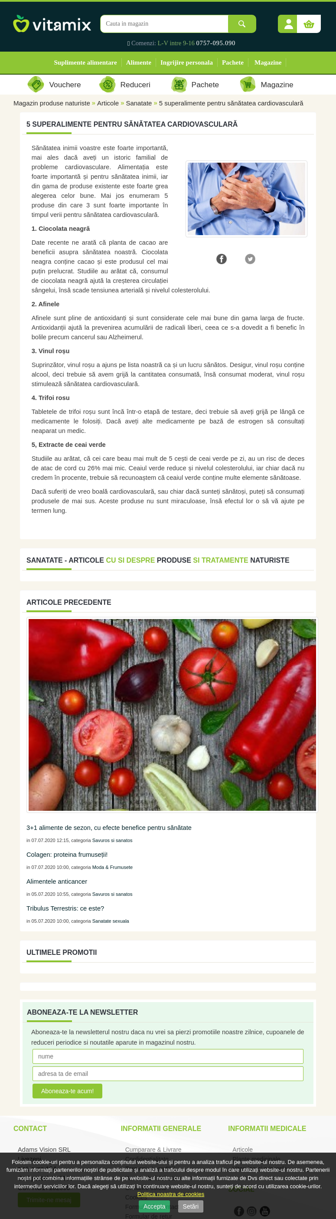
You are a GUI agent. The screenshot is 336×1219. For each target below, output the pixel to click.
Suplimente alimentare (85, 62)
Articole (108, 103)
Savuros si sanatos (112, 840)
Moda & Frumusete (112, 867)
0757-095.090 (216, 42)
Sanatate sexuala (110, 921)
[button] (289, 21)
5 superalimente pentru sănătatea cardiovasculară (231, 103)
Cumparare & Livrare (153, 1149)
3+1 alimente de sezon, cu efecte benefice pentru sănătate (109, 827)
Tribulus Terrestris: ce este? (65, 908)
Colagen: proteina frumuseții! (67, 854)
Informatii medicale (267, 1128)
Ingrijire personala (186, 62)
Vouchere (65, 84)
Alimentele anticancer (56, 881)
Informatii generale (161, 1128)
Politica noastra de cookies (171, 1194)
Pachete (233, 62)
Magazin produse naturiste (51, 103)
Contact (30, 1128)
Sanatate (139, 103)
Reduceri (135, 84)
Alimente (138, 62)
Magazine (267, 62)
